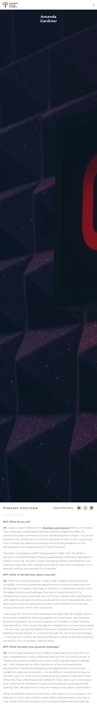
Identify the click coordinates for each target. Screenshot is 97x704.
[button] (93, 5)
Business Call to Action (56, 527)
